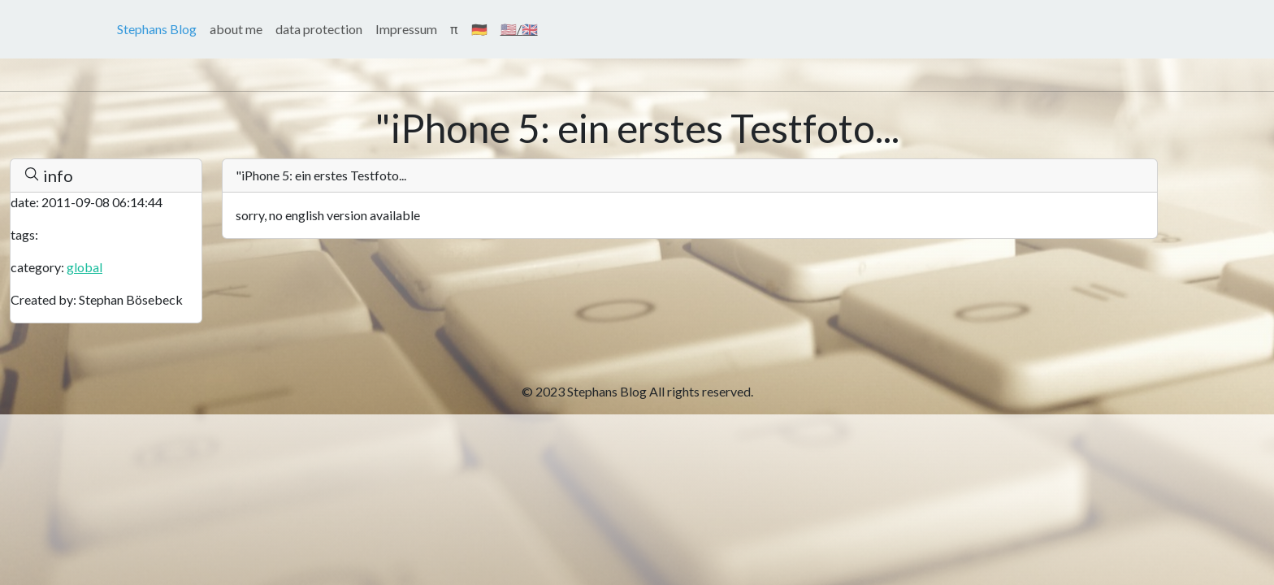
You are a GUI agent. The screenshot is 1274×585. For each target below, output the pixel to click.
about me (236, 29)
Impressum (406, 29)
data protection (318, 29)
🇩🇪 (479, 29)
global (84, 267)
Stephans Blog (157, 29)
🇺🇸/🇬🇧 (519, 29)
